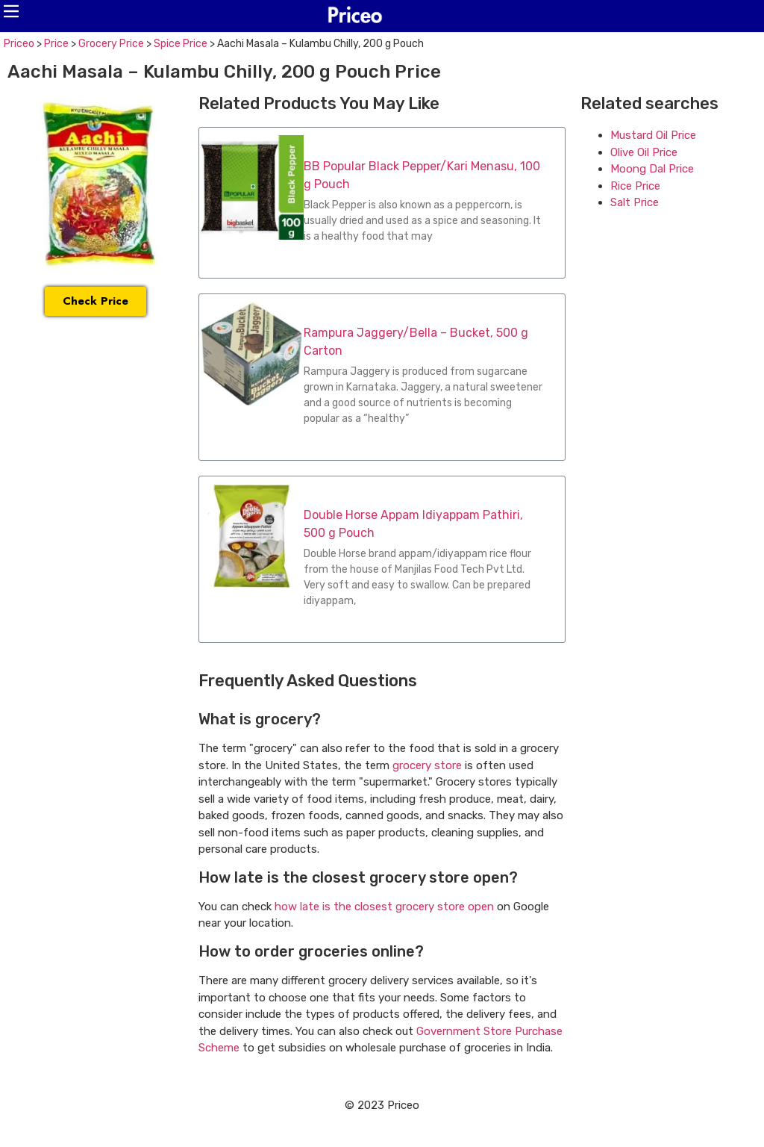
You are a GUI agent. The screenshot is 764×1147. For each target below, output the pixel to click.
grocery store (427, 765)
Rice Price (635, 186)
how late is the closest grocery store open (384, 906)
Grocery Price (111, 43)
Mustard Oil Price (653, 135)
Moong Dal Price (652, 168)
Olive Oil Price (643, 152)
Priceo (19, 43)
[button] (11, 11)
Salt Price (634, 202)
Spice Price (180, 43)
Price (56, 43)
